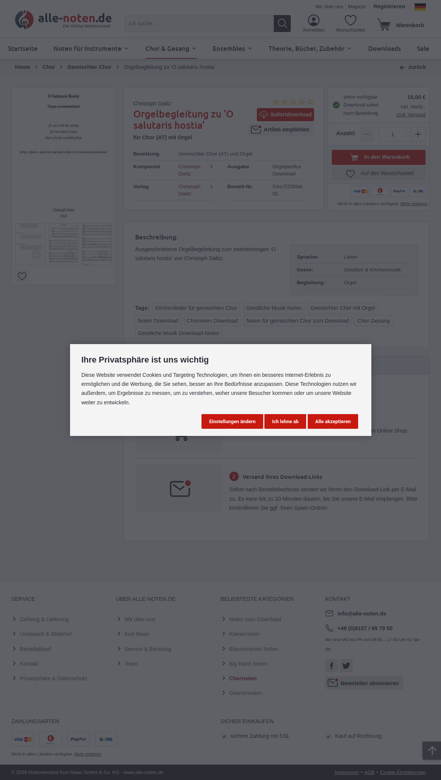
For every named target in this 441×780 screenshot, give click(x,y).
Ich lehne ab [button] (285, 421)
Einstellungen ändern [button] (232, 421)
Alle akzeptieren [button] (333, 421)
